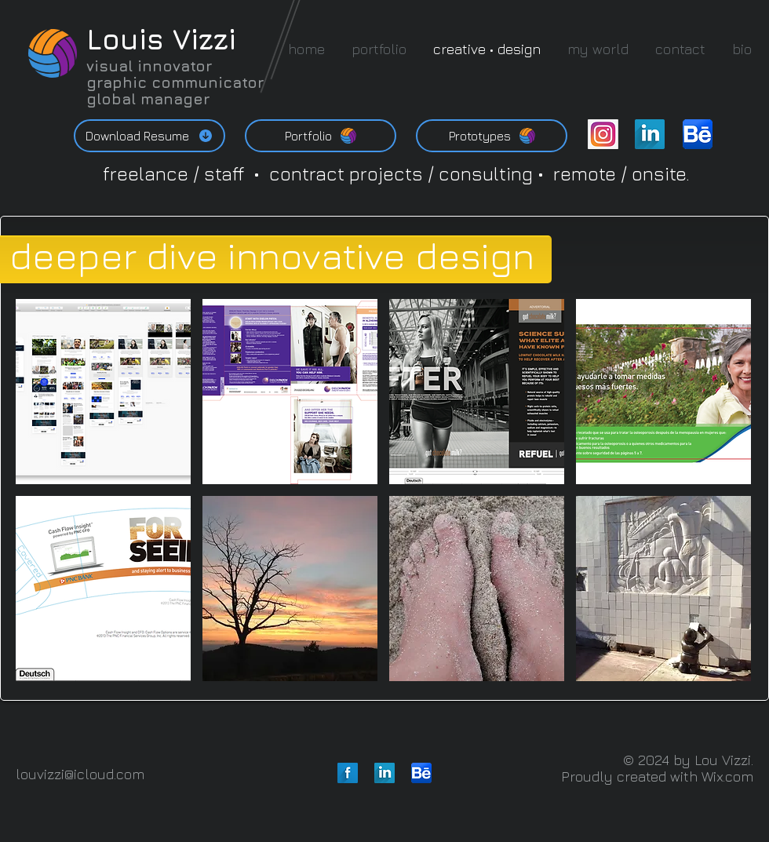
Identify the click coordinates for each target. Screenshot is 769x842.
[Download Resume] (149, 135)
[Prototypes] (491, 135)
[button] (103, 391)
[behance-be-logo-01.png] (698, 134)
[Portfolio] (320, 135)
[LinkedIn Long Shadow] (650, 134)
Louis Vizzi (161, 39)
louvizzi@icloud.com (80, 774)
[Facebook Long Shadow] (347, 773)
